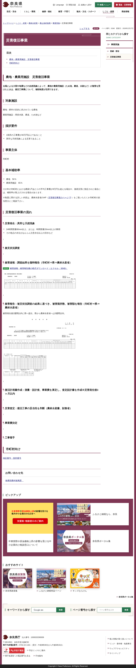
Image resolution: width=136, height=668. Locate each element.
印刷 (96, 28)
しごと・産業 (21, 23)
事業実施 (56, 23)
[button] (58, 5)
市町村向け (14, 63)
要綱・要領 (114, 51)
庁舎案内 (39, 656)
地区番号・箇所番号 (12, 458)
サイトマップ (115, 653)
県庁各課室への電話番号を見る (17, 656)
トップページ (8, 23)
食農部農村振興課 (14, 480)
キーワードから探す (18, 609)
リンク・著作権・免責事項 (120, 644)
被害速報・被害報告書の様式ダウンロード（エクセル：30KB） (39, 268)
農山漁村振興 (45, 23)
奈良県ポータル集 (126, 597)
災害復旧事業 (115, 57)
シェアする (84, 28)
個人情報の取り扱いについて (121, 639)
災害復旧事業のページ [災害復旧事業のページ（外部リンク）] (58, 197)
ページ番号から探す (84, 609)
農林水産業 (33, 23)
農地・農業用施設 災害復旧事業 (24, 59)
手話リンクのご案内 (37, 650)
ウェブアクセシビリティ (119, 648)
